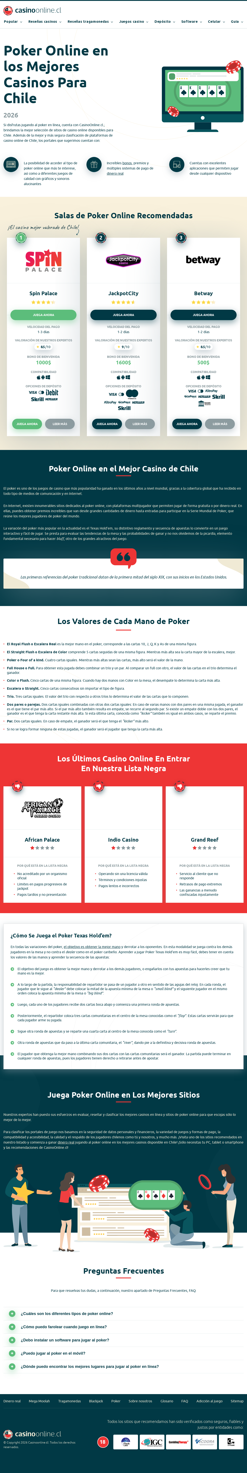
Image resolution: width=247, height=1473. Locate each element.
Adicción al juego (210, 1401)
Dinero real (12, 1401)
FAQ (184, 1401)
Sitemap (237, 1401)
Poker (115, 1401)
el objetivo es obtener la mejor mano (92, 947)
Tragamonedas (69, 1401)
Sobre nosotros (140, 1401)
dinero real (115, 173)
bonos (127, 163)
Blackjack (96, 1401)
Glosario (167, 1401)
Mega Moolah (39, 1401)
